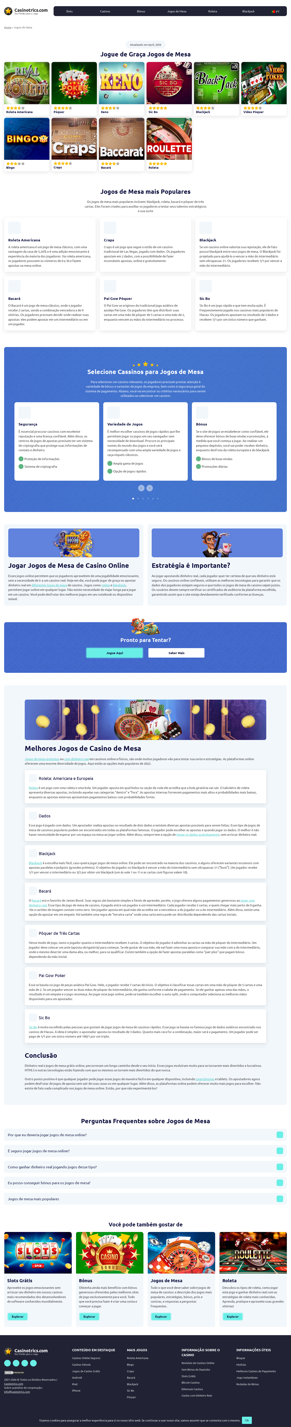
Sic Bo (33, 1027)
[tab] (133, 499)
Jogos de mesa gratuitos (42, 759)
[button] (277, 11)
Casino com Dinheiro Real (197, 1395)
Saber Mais (176, 653)
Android (77, 1377)
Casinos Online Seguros (86, 1358)
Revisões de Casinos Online (198, 1363)
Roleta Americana (137, 1358)
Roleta (212, 11)
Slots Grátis (189, 1376)
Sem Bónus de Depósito (196, 1369)
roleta (105, 585)
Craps (130, 1371)
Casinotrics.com (13, 1383)
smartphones (205, 1079)
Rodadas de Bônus (247, 1384)
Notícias (241, 1364)
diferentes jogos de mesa (49, 585)
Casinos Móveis (81, 1364)
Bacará (131, 1377)
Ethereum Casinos (192, 1389)
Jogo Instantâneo (247, 1377)
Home (7, 27)
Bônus (141, 11)
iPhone (76, 1390)
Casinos (105, 11)
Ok (247, 1420)
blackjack (119, 585)
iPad (74, 1384)
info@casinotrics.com (17, 1391)
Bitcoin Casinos (191, 1382)
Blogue (240, 1358)
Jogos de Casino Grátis (86, 1371)
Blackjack (248, 11)
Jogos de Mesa (176, 11)
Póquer (131, 1397)
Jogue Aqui (114, 653)
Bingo (130, 1364)
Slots (69, 11)
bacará (36, 900)
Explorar (17, 1316)
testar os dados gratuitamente (197, 834)
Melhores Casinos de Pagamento (256, 1371)
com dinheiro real (76, 759)
